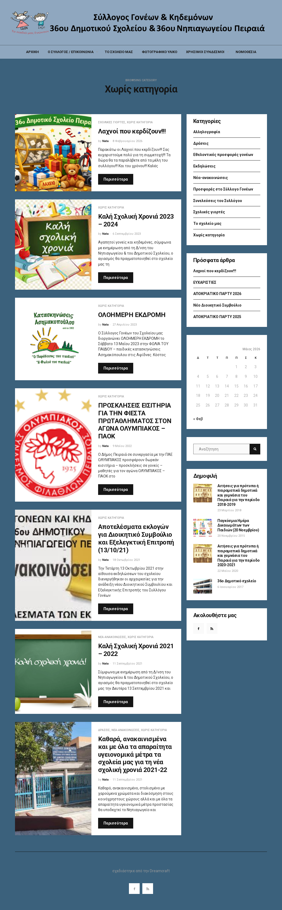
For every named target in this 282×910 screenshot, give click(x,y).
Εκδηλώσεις (204, 166)
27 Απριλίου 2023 (125, 324)
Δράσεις (104, 730)
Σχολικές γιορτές (111, 122)
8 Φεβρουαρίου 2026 (127, 141)
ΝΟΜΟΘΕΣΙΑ (246, 52)
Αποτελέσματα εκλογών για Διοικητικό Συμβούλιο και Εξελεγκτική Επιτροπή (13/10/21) (136, 538)
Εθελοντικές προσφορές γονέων (223, 154)
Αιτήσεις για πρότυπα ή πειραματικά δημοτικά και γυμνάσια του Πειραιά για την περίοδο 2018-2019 (238, 495)
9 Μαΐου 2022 (122, 446)
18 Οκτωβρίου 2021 (126, 560)
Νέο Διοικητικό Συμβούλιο (217, 305)
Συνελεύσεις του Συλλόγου (217, 201)
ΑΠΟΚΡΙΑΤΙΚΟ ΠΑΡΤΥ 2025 (217, 317)
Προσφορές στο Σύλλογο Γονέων (223, 189)
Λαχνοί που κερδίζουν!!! (132, 131)
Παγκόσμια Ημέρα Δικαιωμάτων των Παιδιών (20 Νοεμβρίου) (238, 525)
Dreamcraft (160, 871)
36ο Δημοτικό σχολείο (236, 581)
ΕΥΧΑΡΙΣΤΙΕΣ (204, 282)
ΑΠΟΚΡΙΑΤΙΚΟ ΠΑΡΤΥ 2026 (217, 294)
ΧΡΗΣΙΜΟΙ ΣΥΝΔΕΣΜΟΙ (205, 52)
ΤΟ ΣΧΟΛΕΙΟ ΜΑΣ (119, 52)
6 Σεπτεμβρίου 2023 (127, 234)
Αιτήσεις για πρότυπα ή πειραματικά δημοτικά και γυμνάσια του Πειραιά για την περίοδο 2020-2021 (238, 555)
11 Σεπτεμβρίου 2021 (127, 663)
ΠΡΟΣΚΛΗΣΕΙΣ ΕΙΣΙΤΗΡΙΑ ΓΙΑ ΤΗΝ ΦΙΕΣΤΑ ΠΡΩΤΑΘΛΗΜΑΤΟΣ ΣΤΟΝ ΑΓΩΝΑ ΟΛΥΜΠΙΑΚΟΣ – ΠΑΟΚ (134, 421)
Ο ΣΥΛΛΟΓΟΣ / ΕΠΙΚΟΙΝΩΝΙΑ (71, 52)
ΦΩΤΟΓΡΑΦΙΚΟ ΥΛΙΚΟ (159, 52)
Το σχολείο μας (207, 223)
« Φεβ (198, 419)
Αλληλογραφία (206, 132)
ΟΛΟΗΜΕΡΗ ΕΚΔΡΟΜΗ (131, 315)
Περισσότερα (115, 179)
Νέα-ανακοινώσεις (112, 637)
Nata (105, 141)
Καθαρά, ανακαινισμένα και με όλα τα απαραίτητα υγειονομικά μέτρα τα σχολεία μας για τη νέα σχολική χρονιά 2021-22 (135, 754)
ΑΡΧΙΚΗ (32, 52)
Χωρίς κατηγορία (140, 122)
